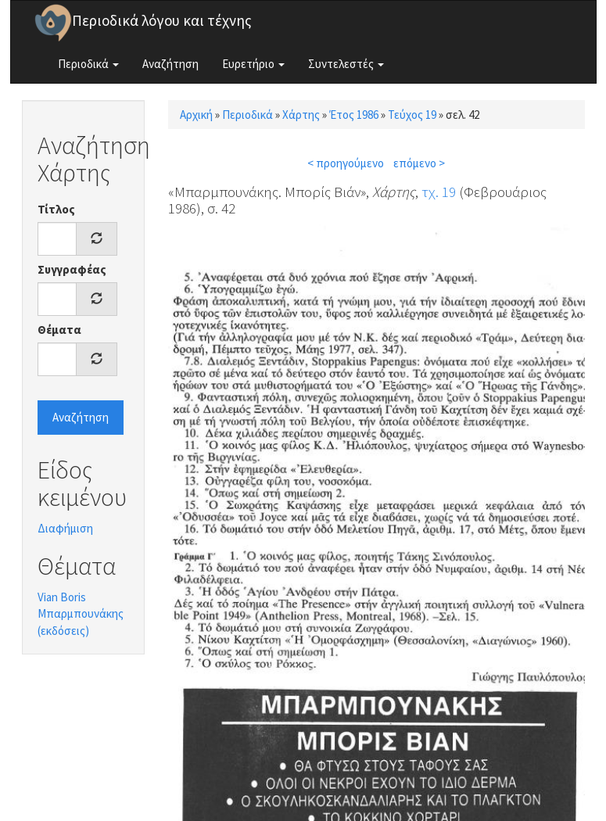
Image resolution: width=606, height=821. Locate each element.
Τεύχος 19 (412, 114)
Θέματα (59, 329)
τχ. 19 (438, 191)
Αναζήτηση (170, 63)
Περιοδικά (88, 63)
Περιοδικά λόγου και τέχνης (162, 20)
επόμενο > (419, 163)
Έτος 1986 (353, 114)
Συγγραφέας (72, 269)
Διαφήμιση (65, 528)
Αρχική (196, 114)
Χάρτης (301, 114)
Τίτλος (56, 209)
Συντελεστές (346, 63)
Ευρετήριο (253, 63)
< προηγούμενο (345, 163)
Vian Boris (62, 597)
